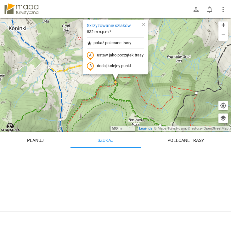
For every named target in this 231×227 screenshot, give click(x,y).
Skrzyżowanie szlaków (109, 25)
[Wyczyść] (223, 155)
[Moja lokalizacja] (223, 105)
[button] (48, 67)
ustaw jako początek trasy (115, 55)
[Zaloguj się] (196, 9)
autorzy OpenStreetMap (209, 128)
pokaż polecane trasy (109, 43)
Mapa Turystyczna (172, 128)
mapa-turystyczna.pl (21, 9)
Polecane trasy (185, 140)
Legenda (145, 128)
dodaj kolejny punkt (109, 66)
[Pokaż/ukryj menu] (223, 9)
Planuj (35, 140)
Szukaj (106, 140)
